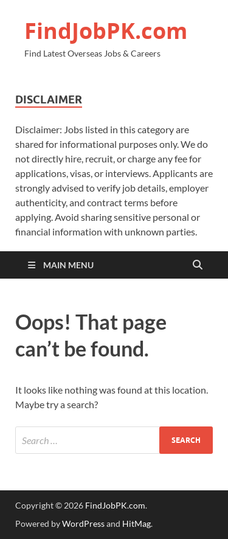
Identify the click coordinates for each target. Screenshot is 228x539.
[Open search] (197, 265)
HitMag (136, 523)
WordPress (83, 523)
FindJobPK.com (105, 31)
